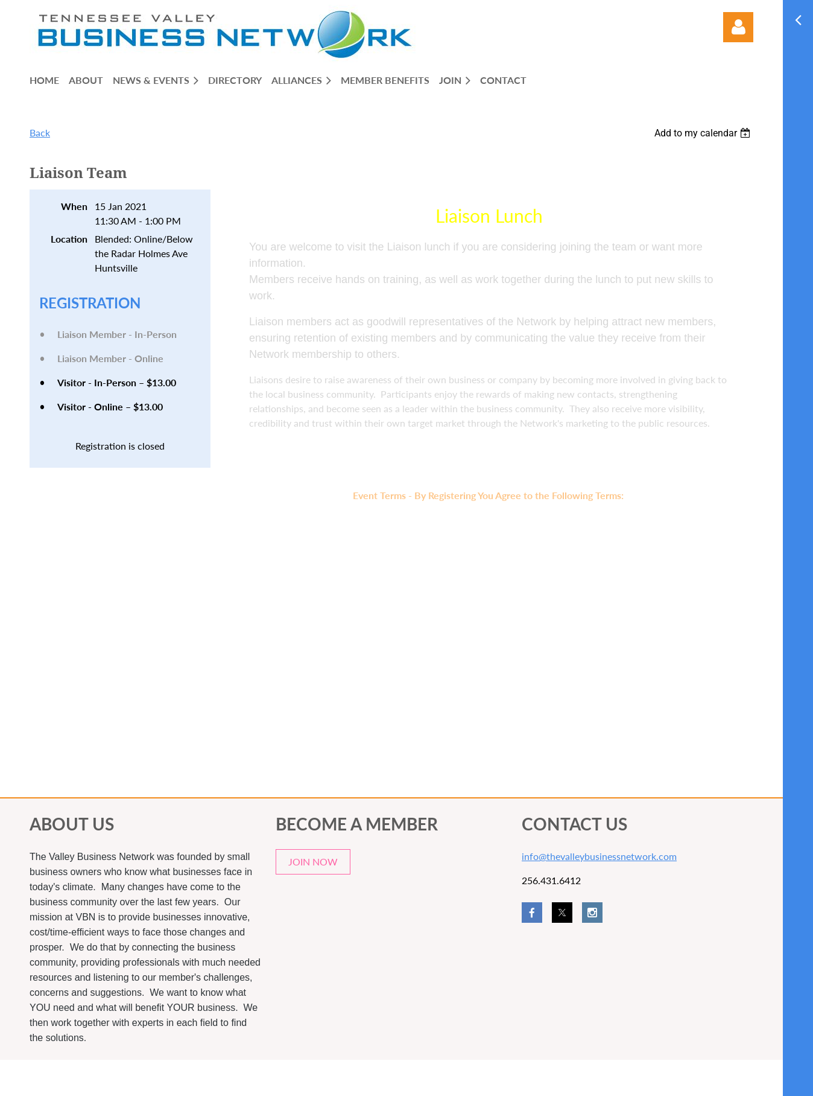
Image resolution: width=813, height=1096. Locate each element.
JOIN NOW (313, 861)
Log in (738, 27)
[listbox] (703, 133)
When (74, 206)
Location (69, 238)
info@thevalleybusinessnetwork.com (599, 856)
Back (40, 132)
